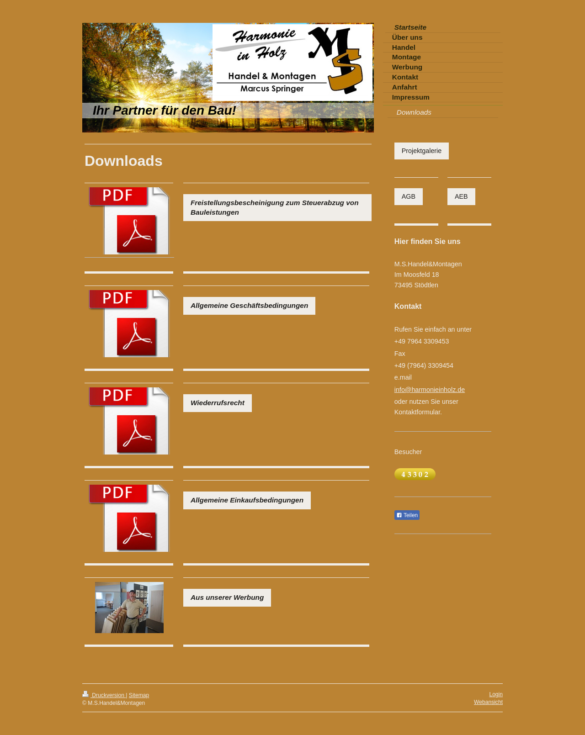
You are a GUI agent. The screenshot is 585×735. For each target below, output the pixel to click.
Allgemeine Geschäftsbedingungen (249, 305)
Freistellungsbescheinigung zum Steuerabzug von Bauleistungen (275, 207)
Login (496, 694)
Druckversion (104, 695)
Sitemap (139, 695)
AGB (408, 196)
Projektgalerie (421, 150)
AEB (461, 196)
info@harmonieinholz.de (429, 389)
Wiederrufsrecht (218, 403)
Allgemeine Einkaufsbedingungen (247, 500)
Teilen (407, 515)
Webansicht (488, 702)
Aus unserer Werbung (227, 597)
